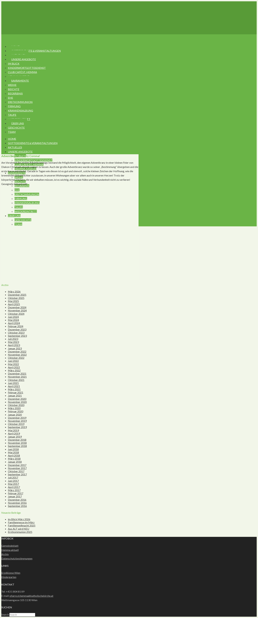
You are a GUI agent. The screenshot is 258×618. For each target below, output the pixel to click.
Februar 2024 (15, 326)
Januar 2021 (15, 395)
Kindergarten (8, 577)
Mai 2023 (13, 341)
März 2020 (14, 408)
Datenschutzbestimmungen (16, 558)
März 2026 (14, 291)
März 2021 (14, 389)
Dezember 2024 (17, 307)
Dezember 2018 (17, 439)
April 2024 (14, 323)
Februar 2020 (15, 411)
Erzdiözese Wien (10, 572)
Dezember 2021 (17, 373)
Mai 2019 (13, 430)
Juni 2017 (13, 480)
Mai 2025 (13, 301)
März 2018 (14, 458)
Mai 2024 (13, 319)
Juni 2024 (13, 316)
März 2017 (14, 490)
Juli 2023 (13, 338)
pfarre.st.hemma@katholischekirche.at (31, 595)
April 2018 (14, 455)
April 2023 (14, 345)
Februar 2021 (15, 392)
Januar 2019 (15, 436)
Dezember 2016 (17, 499)
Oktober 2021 (16, 379)
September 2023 (17, 335)
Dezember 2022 (17, 351)
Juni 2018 (13, 449)
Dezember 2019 (17, 417)
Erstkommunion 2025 (20, 531)
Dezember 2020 (17, 398)
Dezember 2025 (17, 294)
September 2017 (17, 474)
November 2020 (17, 401)
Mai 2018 (13, 452)
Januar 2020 (15, 414)
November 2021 (17, 376)
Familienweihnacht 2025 (21, 525)
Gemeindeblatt (9, 545)
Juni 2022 (13, 360)
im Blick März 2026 (19, 519)
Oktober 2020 (16, 405)
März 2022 (14, 370)
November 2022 (17, 354)
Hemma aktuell (10, 549)
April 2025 (14, 304)
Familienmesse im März (21, 522)
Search (5, 614)
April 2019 (14, 433)
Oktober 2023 (16, 332)
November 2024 (17, 310)
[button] (12, 38)
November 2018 (17, 442)
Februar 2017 (15, 493)
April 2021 (14, 386)
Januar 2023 (15, 348)
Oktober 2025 (16, 297)
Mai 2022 (13, 364)
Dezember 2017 (17, 465)
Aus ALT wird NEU (18, 528)
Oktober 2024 (16, 313)
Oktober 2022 (16, 357)
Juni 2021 (13, 383)
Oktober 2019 (16, 423)
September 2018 (17, 445)
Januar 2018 (15, 461)
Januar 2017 (15, 496)
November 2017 (17, 468)
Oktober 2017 (16, 471)
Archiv (5, 554)
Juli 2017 (13, 477)
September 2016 (17, 505)
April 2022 (14, 367)
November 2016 (17, 502)
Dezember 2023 (17, 329)
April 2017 (14, 487)
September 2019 (17, 427)
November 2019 (17, 420)
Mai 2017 (13, 483)
